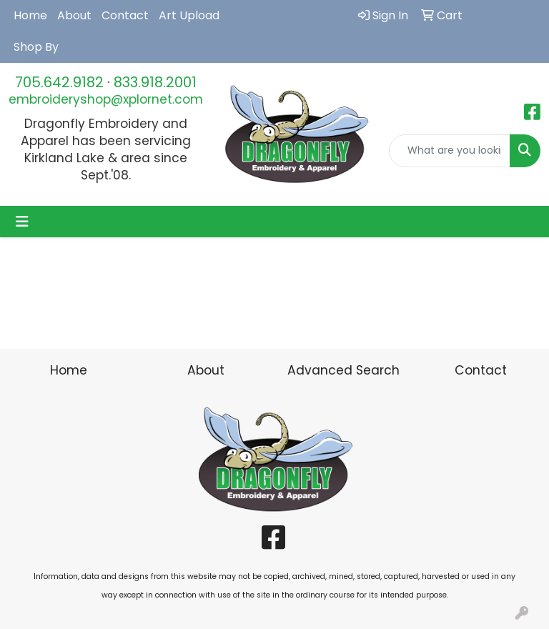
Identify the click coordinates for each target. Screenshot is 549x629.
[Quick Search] (449, 150)
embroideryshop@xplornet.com (106, 99)
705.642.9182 (59, 82)
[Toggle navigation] (22, 222)
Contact (125, 15)
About (74, 15)
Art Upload (189, 15)
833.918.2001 (155, 82)
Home (30, 15)
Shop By (36, 47)
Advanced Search (343, 370)
